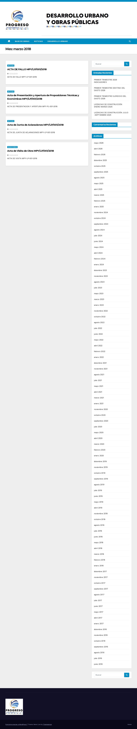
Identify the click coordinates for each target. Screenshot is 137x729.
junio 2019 (98, 496)
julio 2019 (98, 490)
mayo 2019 (98, 502)
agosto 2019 (99, 484)
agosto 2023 (99, 282)
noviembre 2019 (101, 467)
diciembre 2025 (100, 160)
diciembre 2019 (100, 461)
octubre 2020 (100, 415)
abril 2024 (98, 253)
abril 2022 (98, 346)
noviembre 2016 (101, 635)
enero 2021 (99, 403)
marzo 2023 (99, 299)
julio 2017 (98, 600)
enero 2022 (99, 357)
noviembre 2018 (101, 513)
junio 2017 (98, 606)
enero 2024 (99, 264)
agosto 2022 (99, 322)
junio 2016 (98, 664)
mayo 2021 (98, 386)
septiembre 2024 (101, 224)
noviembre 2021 (101, 369)
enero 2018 (99, 566)
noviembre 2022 (101, 311)
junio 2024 (98, 241)
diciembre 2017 (100, 571)
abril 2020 (98, 438)
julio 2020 (98, 427)
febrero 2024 (99, 259)
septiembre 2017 (101, 589)
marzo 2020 (99, 444)
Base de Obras (22, 41)
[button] (130, 41)
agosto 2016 (99, 652)
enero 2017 (99, 623)
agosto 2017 (99, 595)
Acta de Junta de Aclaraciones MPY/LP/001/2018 (35, 124)
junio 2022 (98, 334)
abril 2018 (98, 548)
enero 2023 (99, 305)
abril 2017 (98, 618)
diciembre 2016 (100, 629)
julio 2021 (98, 380)
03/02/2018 (13, 129)
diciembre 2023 (100, 270)
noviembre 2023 (101, 276)
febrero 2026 (99, 154)
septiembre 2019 (101, 479)
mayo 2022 (98, 340)
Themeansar (47, 724)
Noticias (38, 41)
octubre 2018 (99, 519)
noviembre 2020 (101, 409)
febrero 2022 (99, 351)
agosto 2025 (99, 178)
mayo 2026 (99, 143)
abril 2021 (98, 392)
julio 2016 (98, 658)
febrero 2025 (99, 201)
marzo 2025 (99, 195)
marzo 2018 (99, 554)
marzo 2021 (99, 398)
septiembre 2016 (101, 647)
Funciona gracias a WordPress (16, 724)
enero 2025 (99, 207)
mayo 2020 (99, 432)
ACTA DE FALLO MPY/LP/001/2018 (27, 69)
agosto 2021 (99, 374)
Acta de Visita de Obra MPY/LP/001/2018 (30, 150)
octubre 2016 (99, 641)
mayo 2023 (98, 293)
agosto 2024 (99, 230)
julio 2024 (98, 235)
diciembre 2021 (100, 363)
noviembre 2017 (101, 577)
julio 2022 (98, 328)
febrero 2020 (99, 450)
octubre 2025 (99, 166)
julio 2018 (98, 531)
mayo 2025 (98, 183)
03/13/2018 (13, 73)
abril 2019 (98, 508)
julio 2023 (98, 288)
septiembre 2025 (101, 172)
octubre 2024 (100, 218)
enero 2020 (99, 456)
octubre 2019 (99, 473)
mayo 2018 (98, 542)
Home (130, 724)
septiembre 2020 (101, 421)
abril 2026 (98, 149)
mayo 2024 (99, 247)
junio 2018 (98, 537)
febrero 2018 (99, 560)
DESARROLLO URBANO (58, 41)
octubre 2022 (99, 317)
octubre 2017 (99, 583)
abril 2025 (98, 189)
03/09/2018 (13, 103)
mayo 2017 (98, 612)
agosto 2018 (99, 525)
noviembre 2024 (101, 212)
